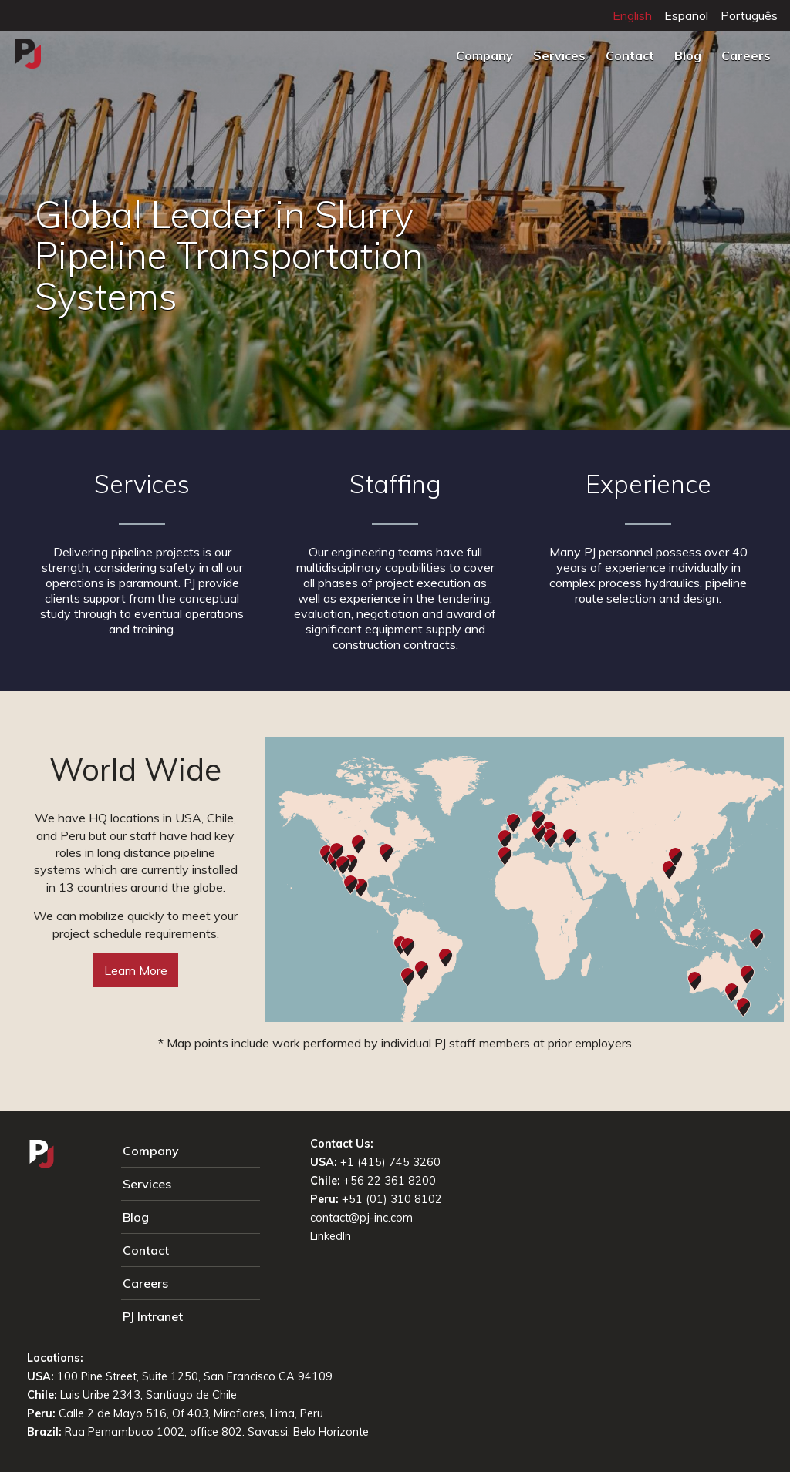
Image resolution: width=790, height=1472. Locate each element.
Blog (687, 55)
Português (749, 15)
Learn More (135, 970)
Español (686, 15)
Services (559, 55)
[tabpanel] (395, 218)
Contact (630, 55)
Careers (746, 55)
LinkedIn (330, 1236)
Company (484, 55)
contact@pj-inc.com (361, 1218)
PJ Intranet (153, 1316)
